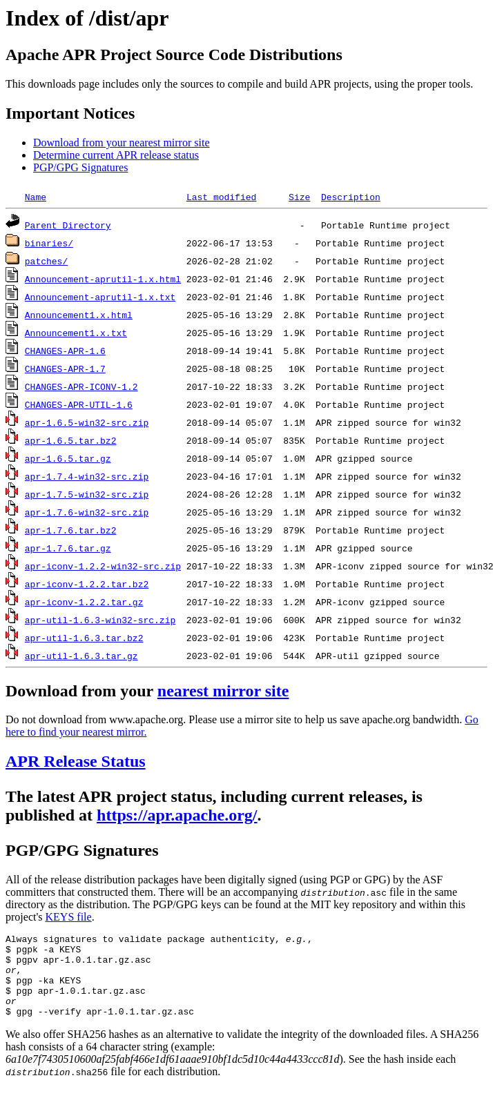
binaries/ (49, 243)
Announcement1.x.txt (76, 332)
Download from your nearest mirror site (121, 142)
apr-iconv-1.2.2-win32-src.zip (103, 566)
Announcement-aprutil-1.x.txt (100, 297)
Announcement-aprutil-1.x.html (103, 279)
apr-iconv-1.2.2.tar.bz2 (86, 584)
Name (35, 196)
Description (350, 196)
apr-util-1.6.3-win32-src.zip (100, 620)
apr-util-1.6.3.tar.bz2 (84, 637)
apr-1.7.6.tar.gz (68, 548)
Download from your (81, 691)
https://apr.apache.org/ (177, 815)
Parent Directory (68, 225)
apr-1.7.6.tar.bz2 (71, 530)
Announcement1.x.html (79, 314)
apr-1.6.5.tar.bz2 (71, 440)
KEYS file (69, 917)
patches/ (46, 261)
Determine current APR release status (116, 155)
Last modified (221, 196)
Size (299, 196)
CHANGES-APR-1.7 (65, 368)
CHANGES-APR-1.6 (65, 350)
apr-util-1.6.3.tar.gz (81, 655)
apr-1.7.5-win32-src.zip (86, 494)
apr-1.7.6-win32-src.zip (86, 512)
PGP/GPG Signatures (80, 167)
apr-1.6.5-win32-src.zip (86, 422)
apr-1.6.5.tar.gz (68, 458)
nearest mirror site (223, 691)
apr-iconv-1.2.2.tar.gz (84, 602)
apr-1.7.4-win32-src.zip (86, 476)
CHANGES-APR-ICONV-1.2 (81, 386)
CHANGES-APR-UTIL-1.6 (79, 404)
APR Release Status (76, 761)
